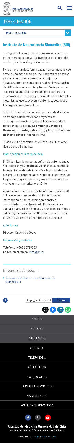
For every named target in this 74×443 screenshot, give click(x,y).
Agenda (37, 319)
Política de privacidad (37, 405)
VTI (43, 436)
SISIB (36, 436)
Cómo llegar (37, 367)
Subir (5, 304)
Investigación (18, 21)
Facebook (52, 309)
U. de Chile (50, 436)
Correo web (35, 377)
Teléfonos (35, 357)
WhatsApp (68, 310)
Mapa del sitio (37, 396)
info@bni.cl (36, 252)
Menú (69, 8)
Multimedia (37, 338)
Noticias (37, 329)
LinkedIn (60, 309)
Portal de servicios (36, 386)
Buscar (60, 8)
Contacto (37, 348)
